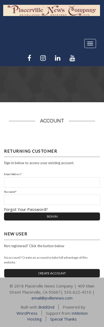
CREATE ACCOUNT (52, 273)
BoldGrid (46, 307)
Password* (10, 191)
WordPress (27, 313)
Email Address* (13, 174)
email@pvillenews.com (52, 298)
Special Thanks (63, 319)
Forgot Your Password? (26, 209)
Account (52, 121)
